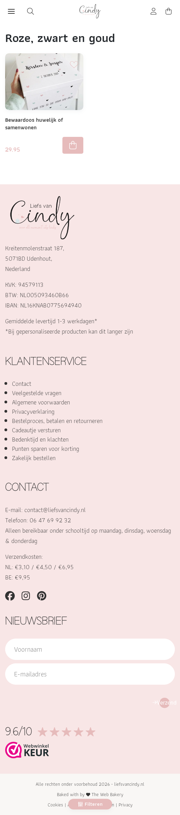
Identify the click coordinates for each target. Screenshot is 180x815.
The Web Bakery (107, 794)
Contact (21, 384)
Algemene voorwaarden (41, 402)
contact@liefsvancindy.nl (55, 510)
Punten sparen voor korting (45, 449)
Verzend (164, 702)
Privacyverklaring (33, 411)
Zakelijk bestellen (34, 458)
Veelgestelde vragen (36, 393)
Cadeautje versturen (36, 430)
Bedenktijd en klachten (40, 439)
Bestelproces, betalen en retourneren (57, 421)
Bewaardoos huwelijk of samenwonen (34, 124)
